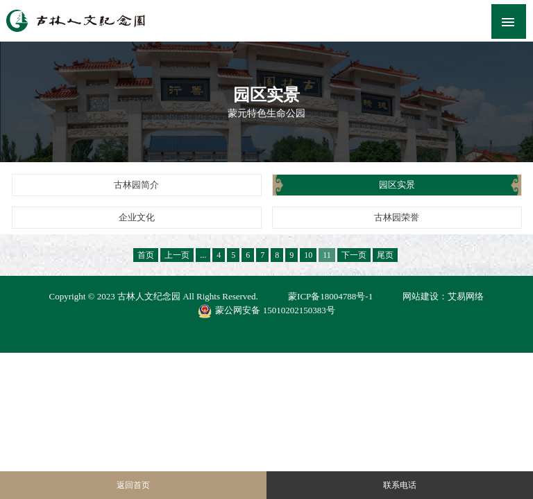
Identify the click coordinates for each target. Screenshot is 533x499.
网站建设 (421, 296)
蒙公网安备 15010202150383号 (266, 310)
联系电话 (399, 485)
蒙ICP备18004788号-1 (330, 296)
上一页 (176, 255)
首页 (145, 255)
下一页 (353, 255)
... (203, 255)
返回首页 (133, 485)
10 (308, 255)
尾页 (385, 255)
